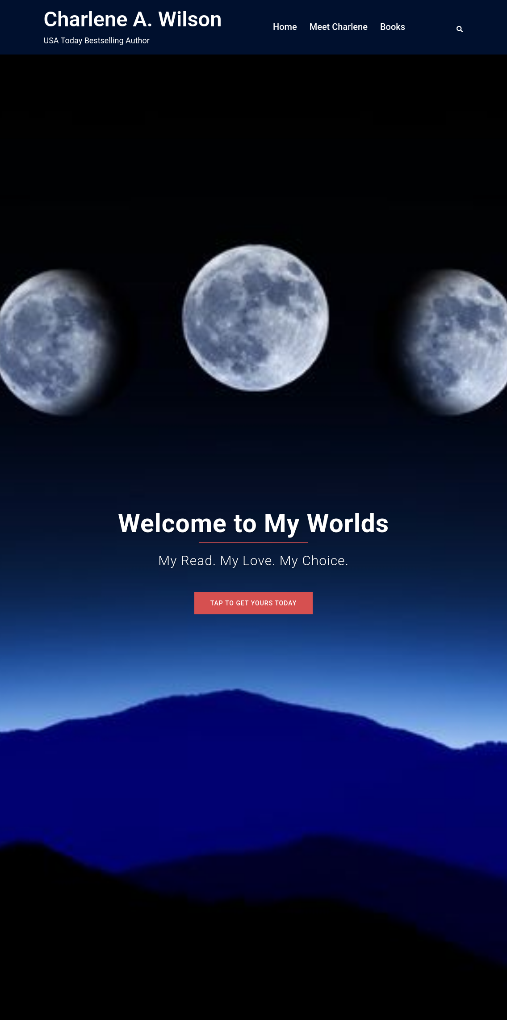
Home (285, 26)
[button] (460, 27)
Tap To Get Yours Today (253, 603)
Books (392, 26)
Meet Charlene (339, 26)
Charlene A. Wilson (133, 19)
